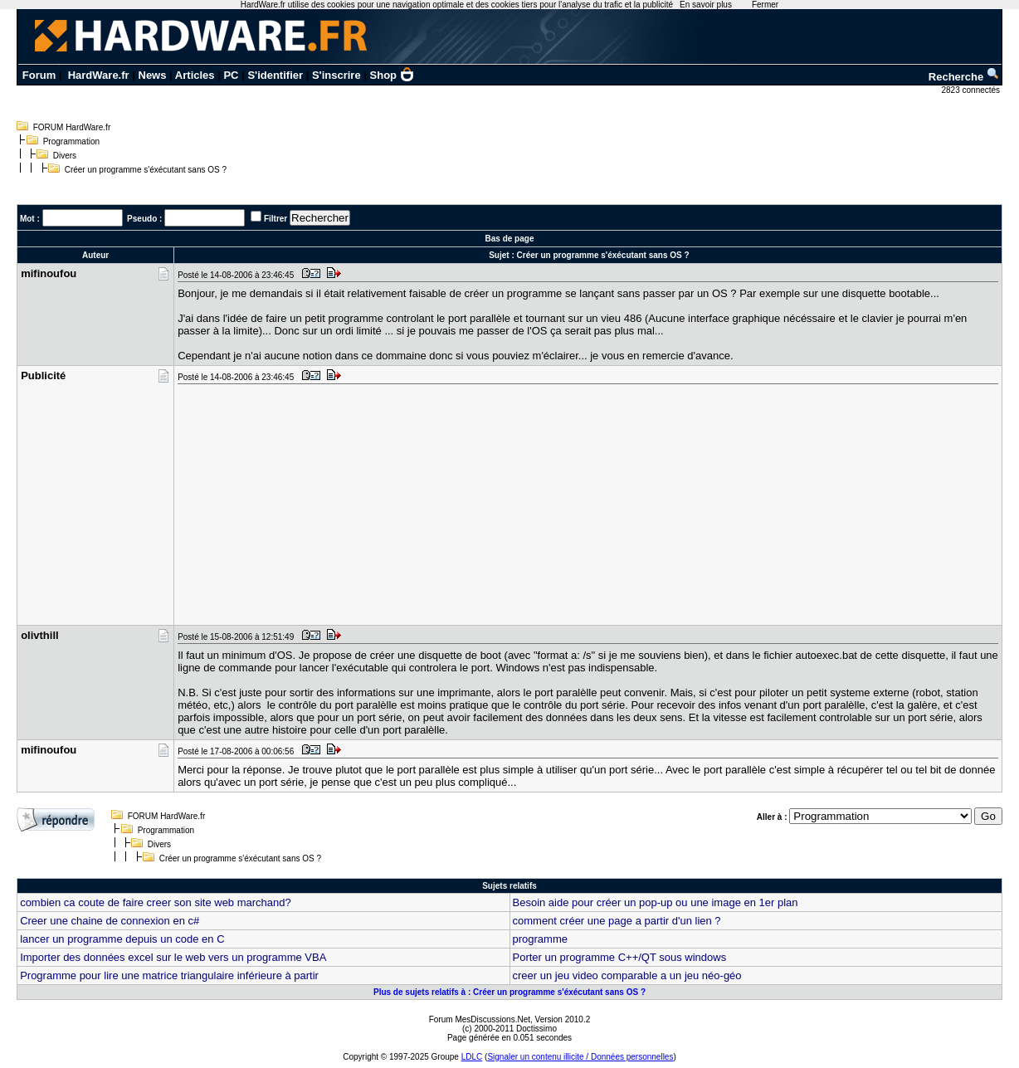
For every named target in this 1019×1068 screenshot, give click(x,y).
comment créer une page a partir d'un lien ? (617, 920)
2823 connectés (971, 90)
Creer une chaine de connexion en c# (109, 920)
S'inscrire (336, 75)
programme (540, 939)
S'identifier (275, 75)
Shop (392, 75)
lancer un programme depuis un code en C (122, 939)
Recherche (964, 77)
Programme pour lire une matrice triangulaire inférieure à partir (169, 975)
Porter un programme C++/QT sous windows (620, 957)
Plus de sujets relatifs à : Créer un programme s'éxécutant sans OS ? (509, 992)
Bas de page (509, 238)
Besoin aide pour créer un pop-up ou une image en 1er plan (655, 902)
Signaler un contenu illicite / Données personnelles (580, 1056)
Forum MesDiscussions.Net (479, 1019)
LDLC (472, 1056)
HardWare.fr (98, 75)
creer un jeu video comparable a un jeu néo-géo (627, 975)
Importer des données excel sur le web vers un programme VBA (173, 957)
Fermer (765, 4)
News (153, 75)
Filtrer (275, 218)
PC (230, 75)
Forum (39, 75)
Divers (64, 155)
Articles (195, 75)
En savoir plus (706, 4)
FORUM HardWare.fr (72, 127)
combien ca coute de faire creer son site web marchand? (155, 902)
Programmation (71, 141)
